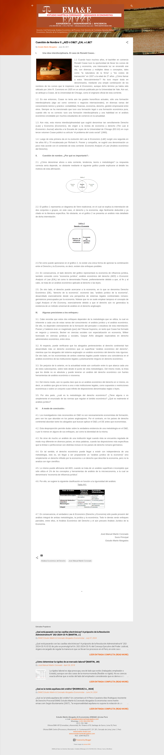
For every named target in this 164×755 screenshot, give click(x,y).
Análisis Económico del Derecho (53, 561)
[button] (127, 42)
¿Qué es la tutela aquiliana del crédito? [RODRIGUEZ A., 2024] (65, 689)
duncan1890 (87, 744)
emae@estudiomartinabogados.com (85, 719)
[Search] (131, 6)
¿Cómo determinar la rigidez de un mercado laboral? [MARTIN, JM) (68, 662)
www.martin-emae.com (82, 732)
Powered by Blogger (82, 740)
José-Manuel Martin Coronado (80, 561)
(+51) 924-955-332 (86, 721)
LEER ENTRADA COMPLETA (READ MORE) (108, 654)
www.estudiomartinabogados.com (82, 734)
